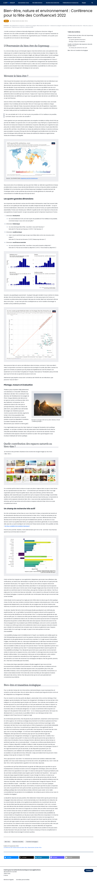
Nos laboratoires (37, 2)
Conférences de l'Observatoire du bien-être (15, 847)
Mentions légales (9, 879)
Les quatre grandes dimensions (77, 39)
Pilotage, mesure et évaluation (77, 41)
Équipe (84, 2)
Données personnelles (22, 879)
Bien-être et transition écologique (78, 50)
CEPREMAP (6, 25)
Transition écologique (32, 841)
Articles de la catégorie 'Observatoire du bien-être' (37, 25)
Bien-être (7, 841)
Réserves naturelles (18, 841)
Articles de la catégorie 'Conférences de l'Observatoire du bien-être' (66, 25)
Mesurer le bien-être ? (74, 37)
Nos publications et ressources (17, 25)
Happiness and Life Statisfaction (29, 178)
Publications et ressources (70, 2)
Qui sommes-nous (23, 2)
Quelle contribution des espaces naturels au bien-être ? (80, 45)
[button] (11, 857)
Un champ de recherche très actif (78, 47)
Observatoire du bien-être (34, 847)
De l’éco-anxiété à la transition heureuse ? (17, 526)
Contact (89, 870)
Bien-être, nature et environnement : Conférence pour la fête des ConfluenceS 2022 (48, 13)
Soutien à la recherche (52, 2)
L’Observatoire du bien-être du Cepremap (80, 35)
